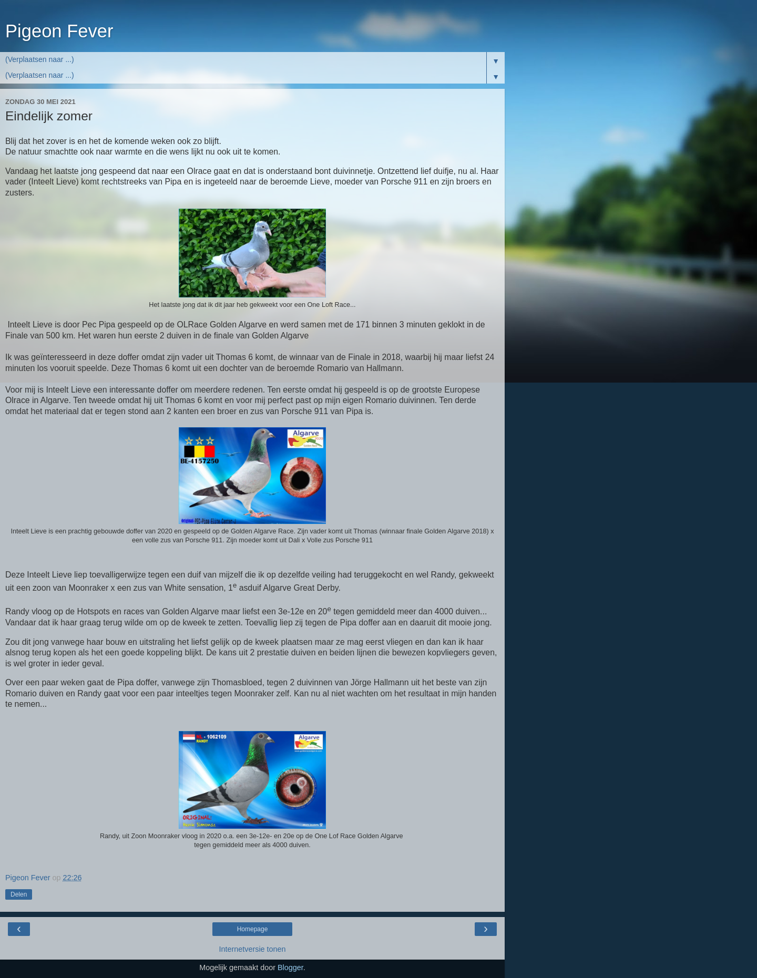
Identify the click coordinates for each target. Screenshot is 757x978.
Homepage (252, 929)
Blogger (290, 967)
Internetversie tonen (252, 949)
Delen (19, 894)
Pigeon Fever (59, 31)
